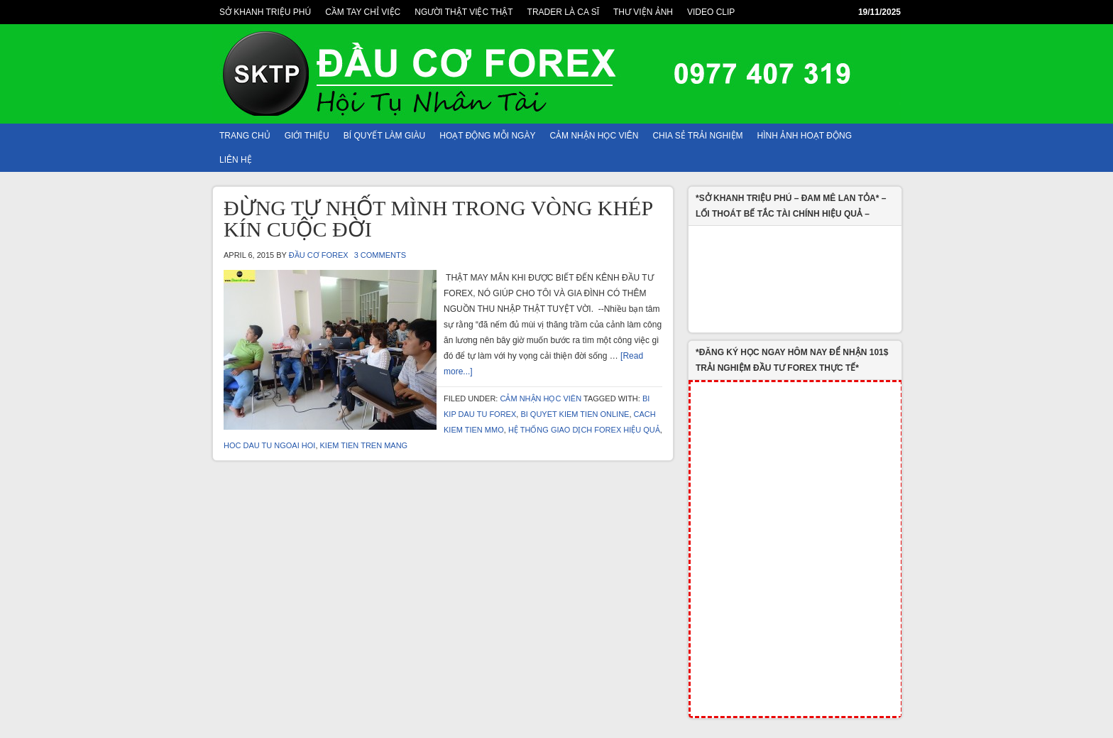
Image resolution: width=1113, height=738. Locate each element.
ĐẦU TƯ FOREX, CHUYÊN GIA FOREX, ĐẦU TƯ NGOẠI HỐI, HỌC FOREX (556, 74)
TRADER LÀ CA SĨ (563, 12)
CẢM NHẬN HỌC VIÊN (593, 136)
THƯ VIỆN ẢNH (643, 12)
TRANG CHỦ (244, 136)
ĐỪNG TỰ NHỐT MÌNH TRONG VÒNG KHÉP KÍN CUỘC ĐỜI (438, 218)
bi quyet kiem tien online (574, 414)
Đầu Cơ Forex (319, 255)
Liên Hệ (235, 160)
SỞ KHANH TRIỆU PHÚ (265, 12)
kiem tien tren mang (364, 445)
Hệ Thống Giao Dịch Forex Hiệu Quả (584, 429)
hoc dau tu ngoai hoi (269, 445)
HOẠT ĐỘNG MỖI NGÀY (487, 136)
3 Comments (380, 255)
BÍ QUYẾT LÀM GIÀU (384, 136)
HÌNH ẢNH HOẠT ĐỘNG (804, 136)
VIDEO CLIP (711, 12)
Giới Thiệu (307, 136)
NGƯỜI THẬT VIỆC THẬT (463, 12)
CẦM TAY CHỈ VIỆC (362, 12)
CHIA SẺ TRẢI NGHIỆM (697, 136)
